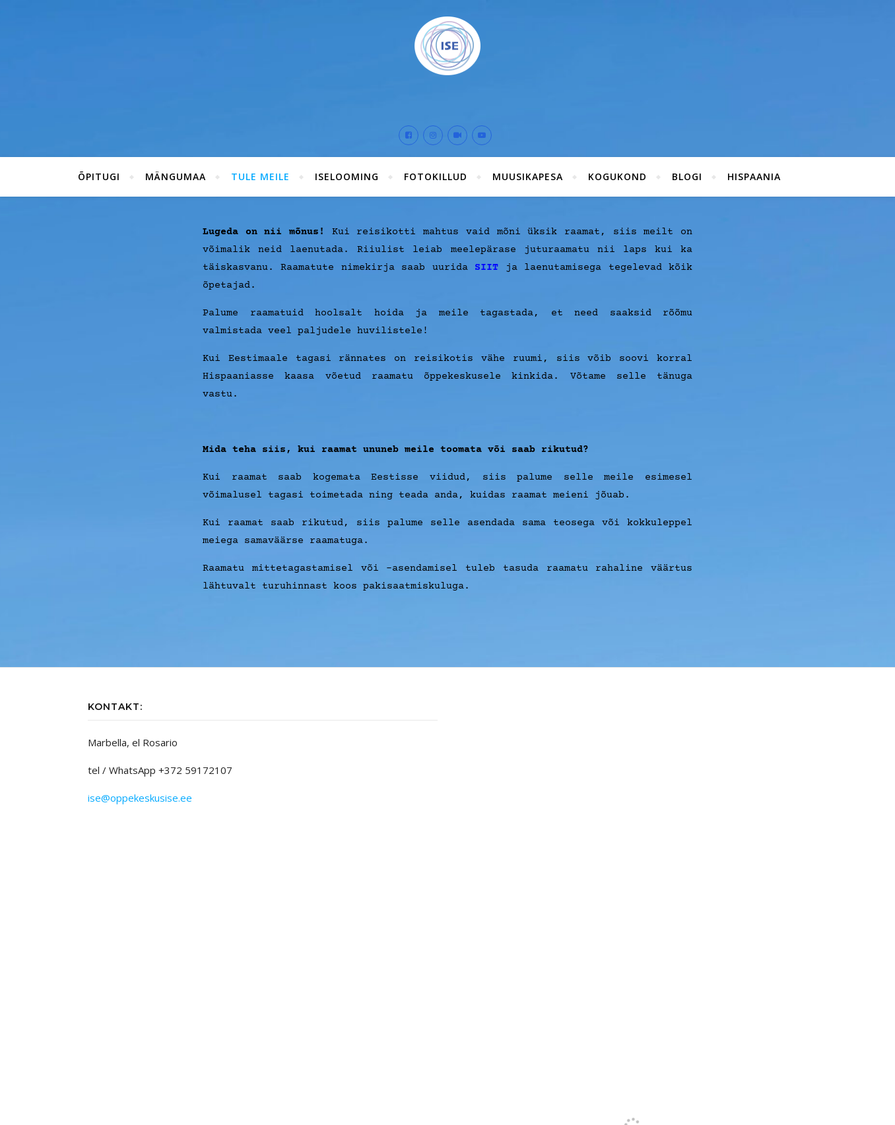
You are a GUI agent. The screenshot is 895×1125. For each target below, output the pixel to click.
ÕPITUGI (99, 176)
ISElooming (347, 176)
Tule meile (260, 176)
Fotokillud (435, 176)
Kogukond (617, 176)
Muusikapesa (527, 176)
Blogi (687, 176)
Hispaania (754, 176)
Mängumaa (175, 176)
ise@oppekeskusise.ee (140, 797)
